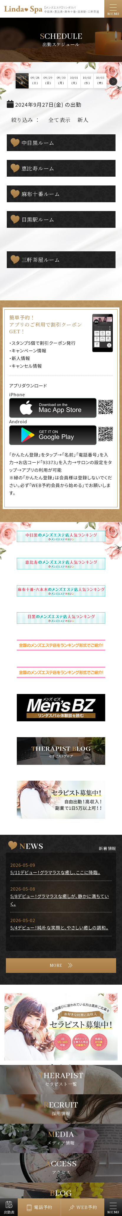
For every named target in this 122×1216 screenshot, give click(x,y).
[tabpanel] (61, 1027)
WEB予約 (86, 1207)
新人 (83, 119)
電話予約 (43, 1207)
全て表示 (59, 119)
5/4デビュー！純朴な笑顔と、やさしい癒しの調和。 (59, 927)
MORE (56, 965)
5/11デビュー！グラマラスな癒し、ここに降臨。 (55, 872)
